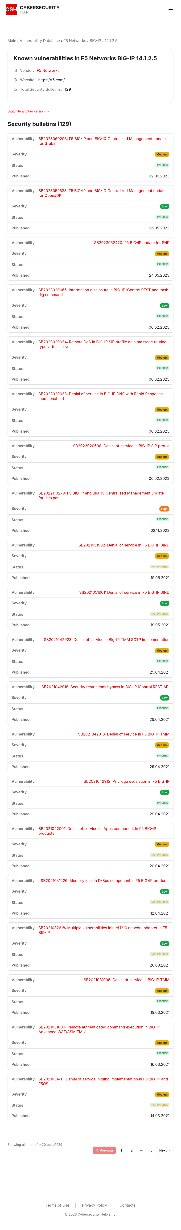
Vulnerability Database (40, 40)
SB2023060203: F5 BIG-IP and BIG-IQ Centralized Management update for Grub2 (102, 141)
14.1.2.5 (111, 40)
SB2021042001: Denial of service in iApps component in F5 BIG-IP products (97, 831)
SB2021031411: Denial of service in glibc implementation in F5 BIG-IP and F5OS (103, 1081)
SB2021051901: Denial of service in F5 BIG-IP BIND (124, 592)
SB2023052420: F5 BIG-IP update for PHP (131, 242)
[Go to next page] (165, 1150)
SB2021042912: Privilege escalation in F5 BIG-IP (126, 781)
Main (12, 40)
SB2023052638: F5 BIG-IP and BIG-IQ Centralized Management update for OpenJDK (101, 193)
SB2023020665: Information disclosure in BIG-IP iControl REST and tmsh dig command (103, 292)
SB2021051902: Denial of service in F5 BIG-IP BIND (123, 545)
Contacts (127, 1205)
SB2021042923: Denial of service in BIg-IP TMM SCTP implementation (106, 639)
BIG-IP (95, 40)
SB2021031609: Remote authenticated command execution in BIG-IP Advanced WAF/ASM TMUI (99, 1029)
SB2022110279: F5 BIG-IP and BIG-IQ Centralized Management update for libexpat (101, 495)
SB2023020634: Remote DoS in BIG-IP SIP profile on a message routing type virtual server (102, 344)
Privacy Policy (94, 1205)
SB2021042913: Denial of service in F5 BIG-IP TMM (124, 734)
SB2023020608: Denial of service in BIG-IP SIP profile (121, 445)
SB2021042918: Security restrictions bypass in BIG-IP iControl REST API (105, 686)
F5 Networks (74, 40)
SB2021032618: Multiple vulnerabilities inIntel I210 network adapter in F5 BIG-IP (102, 930)
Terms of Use (57, 1205)
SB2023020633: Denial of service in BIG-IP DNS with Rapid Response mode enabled (100, 396)
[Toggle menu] (170, 9)
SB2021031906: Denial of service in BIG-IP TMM (126, 979)
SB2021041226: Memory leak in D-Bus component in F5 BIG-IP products (105, 880)
